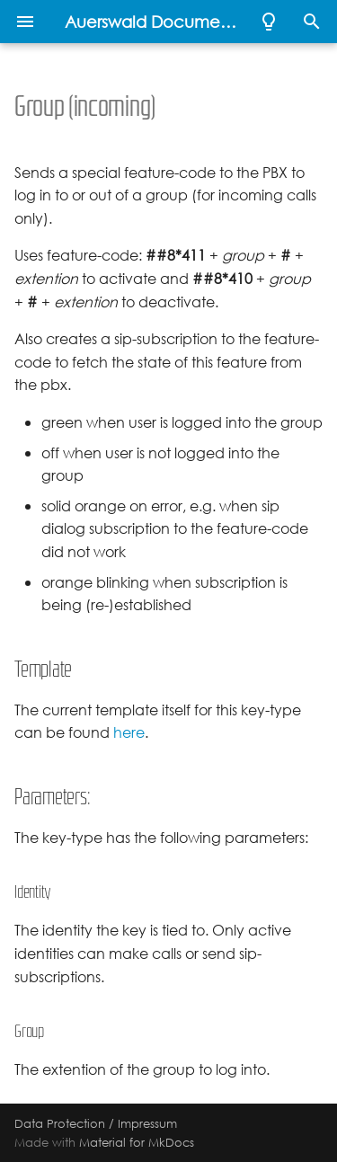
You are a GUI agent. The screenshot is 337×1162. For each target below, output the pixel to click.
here (129, 733)
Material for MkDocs (136, 1142)
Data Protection (59, 1123)
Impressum (147, 1123)
